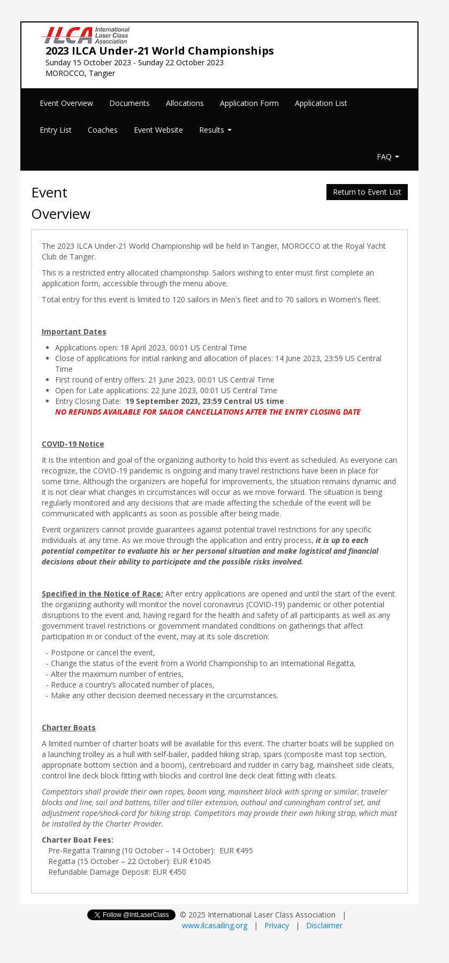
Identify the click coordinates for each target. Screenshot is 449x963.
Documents (129, 103)
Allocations (185, 103)
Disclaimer (324, 925)
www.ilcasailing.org (214, 925)
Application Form (249, 103)
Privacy (276, 925)
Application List (321, 103)
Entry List (56, 130)
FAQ (388, 156)
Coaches (103, 130)
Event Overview (66, 103)
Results (215, 130)
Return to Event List (367, 192)
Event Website (158, 130)
